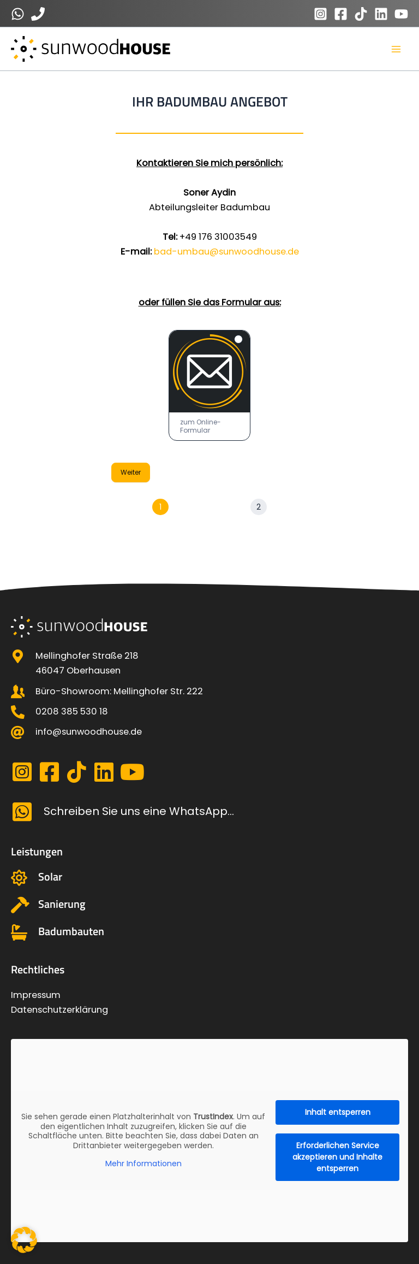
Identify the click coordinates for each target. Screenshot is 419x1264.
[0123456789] (18, 14)
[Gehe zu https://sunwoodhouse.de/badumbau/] (209, 932)
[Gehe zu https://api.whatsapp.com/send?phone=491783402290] (209, 812)
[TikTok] (361, 14)
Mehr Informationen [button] (143, 1164)
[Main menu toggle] (396, 49)
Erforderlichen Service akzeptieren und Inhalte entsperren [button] (337, 1157)
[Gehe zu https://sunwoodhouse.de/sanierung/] (209, 905)
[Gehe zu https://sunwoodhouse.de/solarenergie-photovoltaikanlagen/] (209, 878)
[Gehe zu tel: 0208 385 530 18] (209, 711)
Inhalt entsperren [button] (337, 1112)
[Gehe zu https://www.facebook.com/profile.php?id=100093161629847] (49, 772)
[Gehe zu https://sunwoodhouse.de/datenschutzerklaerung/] (209, 1009)
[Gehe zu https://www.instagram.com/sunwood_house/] (22, 772)
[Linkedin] (381, 14)
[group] (209, 508)
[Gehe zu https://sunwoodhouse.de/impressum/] (209, 995)
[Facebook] (341, 14)
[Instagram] (320, 14)
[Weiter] (258, 507)
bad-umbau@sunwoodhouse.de (226, 252)
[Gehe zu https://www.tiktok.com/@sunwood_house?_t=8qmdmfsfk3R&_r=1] (76, 772)
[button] (24, 1240)
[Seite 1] (160, 507)
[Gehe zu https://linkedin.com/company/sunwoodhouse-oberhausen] (104, 772)
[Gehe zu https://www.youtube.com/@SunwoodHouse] (131, 772)
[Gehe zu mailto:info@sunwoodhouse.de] (209, 731)
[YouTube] (401, 14)
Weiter (131, 472)
